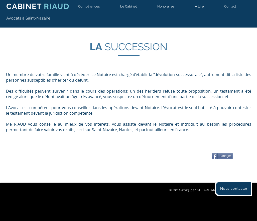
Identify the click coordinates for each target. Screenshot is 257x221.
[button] (94, 6)
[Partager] (222, 156)
